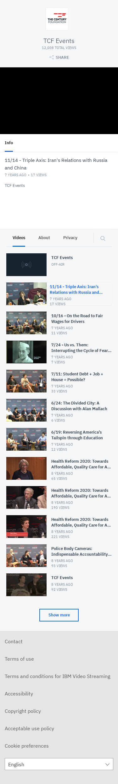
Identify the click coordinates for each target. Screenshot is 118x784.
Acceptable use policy (29, 728)
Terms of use (19, 659)
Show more (59, 615)
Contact (14, 641)
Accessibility (19, 693)
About (44, 237)
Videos (19, 237)
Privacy (70, 237)
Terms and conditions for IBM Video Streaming (57, 676)
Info (9, 142)
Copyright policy (23, 711)
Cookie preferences (27, 746)
